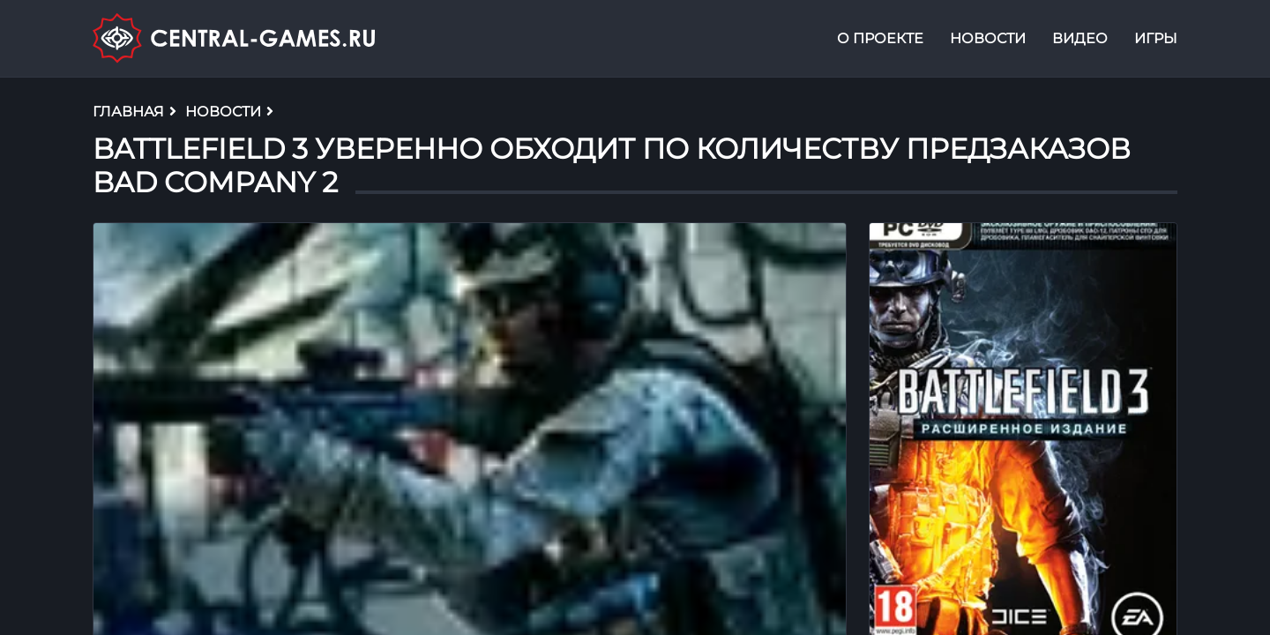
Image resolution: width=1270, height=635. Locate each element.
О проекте (880, 38)
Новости (988, 38)
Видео (1080, 38)
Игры (1155, 38)
